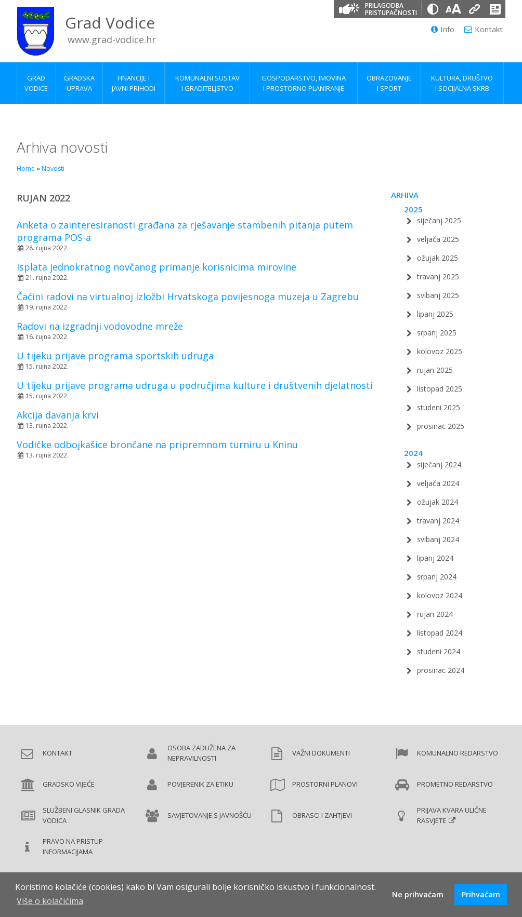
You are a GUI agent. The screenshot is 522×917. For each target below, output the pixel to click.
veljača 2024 (438, 483)
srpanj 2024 (436, 577)
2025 (413, 209)
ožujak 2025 (437, 258)
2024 (413, 453)
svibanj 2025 (438, 295)
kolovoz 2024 (439, 595)
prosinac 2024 (440, 670)
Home (26, 168)
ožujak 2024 (437, 502)
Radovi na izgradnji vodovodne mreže (100, 326)
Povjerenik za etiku (200, 784)
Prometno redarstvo (455, 784)
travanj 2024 (438, 520)
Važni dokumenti (321, 753)
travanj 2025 (438, 276)
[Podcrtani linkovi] (474, 9)
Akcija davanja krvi (58, 415)
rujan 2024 (435, 614)
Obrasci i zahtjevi (322, 815)
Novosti (53, 168)
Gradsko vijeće (69, 784)
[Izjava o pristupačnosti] (495, 9)
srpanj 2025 (436, 333)
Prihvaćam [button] (481, 894)
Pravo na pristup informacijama (73, 846)
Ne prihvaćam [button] (417, 894)
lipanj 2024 (435, 558)
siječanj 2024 (439, 464)
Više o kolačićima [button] (50, 901)
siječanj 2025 (439, 220)
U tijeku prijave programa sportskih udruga (115, 355)
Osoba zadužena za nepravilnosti (201, 753)
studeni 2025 (438, 407)
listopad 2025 (439, 389)
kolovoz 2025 (439, 351)
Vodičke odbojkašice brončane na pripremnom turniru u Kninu (157, 444)
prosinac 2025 (440, 426)
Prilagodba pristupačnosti (391, 9)
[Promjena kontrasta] (432, 9)
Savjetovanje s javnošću (209, 815)
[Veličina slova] (453, 9)
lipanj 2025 (435, 314)
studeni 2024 (438, 651)
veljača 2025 (438, 239)
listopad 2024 (439, 633)
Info (442, 29)
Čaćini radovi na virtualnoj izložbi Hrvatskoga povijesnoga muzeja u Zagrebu (188, 296)
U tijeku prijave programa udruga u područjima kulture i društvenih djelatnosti (195, 385)
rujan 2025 (435, 370)
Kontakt (483, 29)
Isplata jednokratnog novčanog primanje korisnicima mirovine (156, 267)
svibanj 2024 (438, 539)
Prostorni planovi (325, 784)
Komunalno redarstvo (457, 753)
